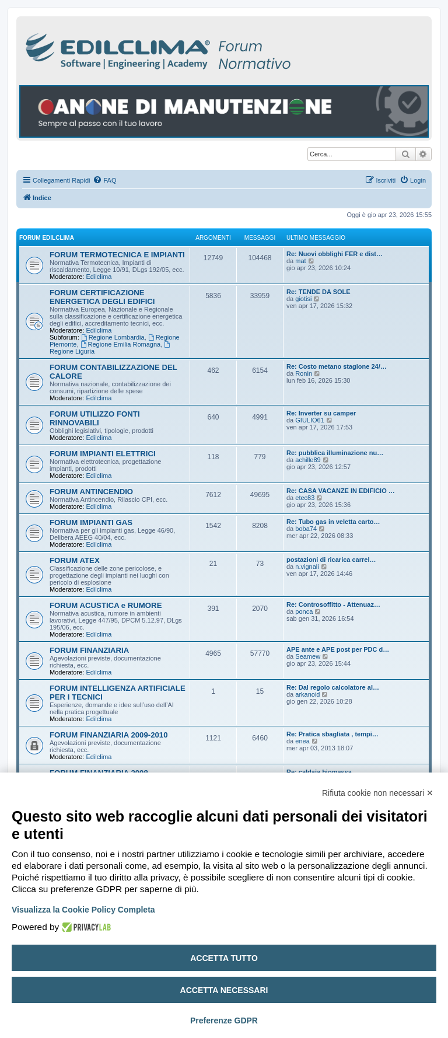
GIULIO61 (309, 420)
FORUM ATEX (75, 560)
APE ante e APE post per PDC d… (337, 649)
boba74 (306, 528)
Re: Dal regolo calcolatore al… (332, 687)
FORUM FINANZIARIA (89, 650)
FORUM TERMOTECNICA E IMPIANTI (117, 254)
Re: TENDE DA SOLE (318, 291)
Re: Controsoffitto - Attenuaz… (333, 604)
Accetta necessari (224, 990)
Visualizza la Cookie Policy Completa (83, 909)
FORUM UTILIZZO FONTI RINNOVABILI (95, 418)
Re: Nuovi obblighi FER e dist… (334, 253)
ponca (304, 611)
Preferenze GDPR (224, 1020)
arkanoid (307, 694)
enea (302, 741)
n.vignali (306, 566)
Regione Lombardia (113, 337)
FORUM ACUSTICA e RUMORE (106, 605)
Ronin (303, 373)
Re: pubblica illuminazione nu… (334, 452)
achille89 (307, 459)
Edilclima (98, 276)
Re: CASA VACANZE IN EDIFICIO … (340, 490)
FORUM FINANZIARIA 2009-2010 (109, 735)
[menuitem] (104, 180)
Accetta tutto (224, 958)
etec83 (304, 497)
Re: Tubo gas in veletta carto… (333, 521)
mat (300, 260)
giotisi (303, 298)
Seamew (307, 656)
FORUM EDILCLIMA (46, 238)
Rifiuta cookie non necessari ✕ (377, 793)
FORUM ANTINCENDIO (91, 491)
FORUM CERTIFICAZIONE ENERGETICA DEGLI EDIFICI (102, 297)
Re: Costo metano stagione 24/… (336, 366)
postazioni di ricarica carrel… (331, 559)
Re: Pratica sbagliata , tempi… (332, 734)
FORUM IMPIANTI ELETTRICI (103, 453)
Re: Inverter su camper (321, 413)
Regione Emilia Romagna (120, 344)
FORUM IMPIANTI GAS (91, 522)
